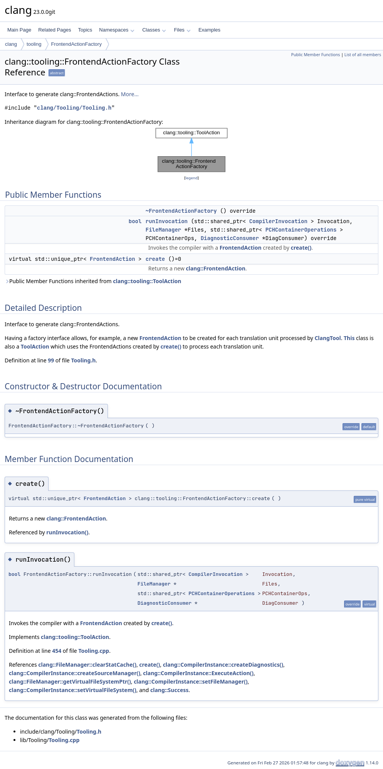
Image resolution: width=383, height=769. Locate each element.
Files (182, 30)
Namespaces (116, 30)
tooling (34, 44)
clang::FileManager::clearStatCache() (87, 664)
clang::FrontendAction (215, 268)
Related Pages (54, 30)
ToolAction (35, 346)
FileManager (163, 229)
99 (51, 360)
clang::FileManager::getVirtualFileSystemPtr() (70, 681)
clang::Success (169, 690)
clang (11, 44)
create (155, 258)
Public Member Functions (315, 54)
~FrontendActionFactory (181, 210)
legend (191, 177)
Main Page (19, 30)
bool (135, 221)
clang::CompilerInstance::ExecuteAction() (198, 673)
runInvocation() (67, 532)
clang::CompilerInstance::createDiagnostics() (223, 664)
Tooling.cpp (93, 650)
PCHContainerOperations (301, 229)
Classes (154, 30)
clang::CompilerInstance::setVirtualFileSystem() (72, 690)
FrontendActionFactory (76, 44)
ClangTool (327, 338)
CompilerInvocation (278, 221)
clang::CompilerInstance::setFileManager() (190, 681)
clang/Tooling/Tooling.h (74, 108)
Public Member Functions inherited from (93, 281)
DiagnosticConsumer (230, 238)
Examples (209, 30)
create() (301, 247)
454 (56, 650)
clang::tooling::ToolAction (147, 281)
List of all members (362, 54)
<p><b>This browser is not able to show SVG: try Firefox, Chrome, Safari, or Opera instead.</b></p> (191, 150)
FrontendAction (241, 247)
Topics (85, 30)
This (349, 338)
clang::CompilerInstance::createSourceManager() (74, 673)
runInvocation (167, 221)
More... (130, 94)
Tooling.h (83, 360)
